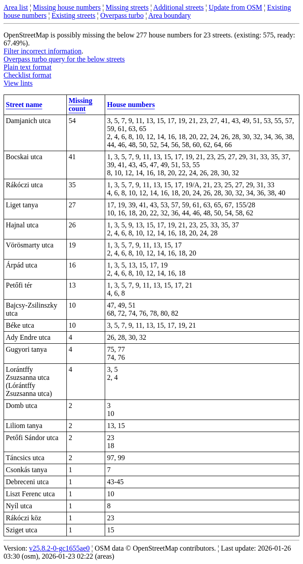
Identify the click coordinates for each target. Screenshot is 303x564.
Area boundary (169, 15)
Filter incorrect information (43, 51)
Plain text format (28, 67)
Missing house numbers (67, 7)
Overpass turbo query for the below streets (64, 59)
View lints (18, 83)
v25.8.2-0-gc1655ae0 (59, 548)
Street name (24, 104)
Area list (16, 7)
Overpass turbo (121, 15)
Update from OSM (235, 7)
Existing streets (73, 15)
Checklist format (27, 75)
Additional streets (178, 7)
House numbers (131, 104)
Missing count (80, 104)
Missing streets (127, 7)
